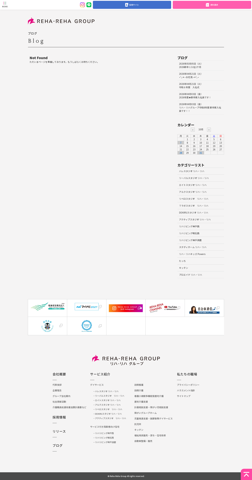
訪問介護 (138, 390)
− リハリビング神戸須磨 (104, 442)
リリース (59, 431)
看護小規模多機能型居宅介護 (149, 396)
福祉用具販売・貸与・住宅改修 (150, 435)
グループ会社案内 (61, 396)
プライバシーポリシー (188, 384)
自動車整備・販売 (143, 441)
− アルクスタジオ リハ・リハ (107, 404)
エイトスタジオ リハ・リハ (193, 185)
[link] (126, 323)
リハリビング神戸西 (189, 226)
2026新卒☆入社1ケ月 (191, 65)
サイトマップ (183, 396)
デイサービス (97, 384)
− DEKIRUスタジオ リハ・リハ (107, 413)
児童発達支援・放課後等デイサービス (153, 418)
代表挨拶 (57, 384)
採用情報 (59, 417)
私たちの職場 (187, 374)
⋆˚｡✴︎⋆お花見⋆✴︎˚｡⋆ (191, 75)
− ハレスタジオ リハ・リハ (105, 391)
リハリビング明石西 (189, 233)
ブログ (58, 445)
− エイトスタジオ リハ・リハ (107, 400)
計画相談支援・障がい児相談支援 (151, 407)
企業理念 (57, 390)
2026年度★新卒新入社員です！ (195, 95)
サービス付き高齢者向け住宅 (104, 426)
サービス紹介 (100, 374)
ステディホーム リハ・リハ (192, 247)
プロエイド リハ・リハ (190, 274)
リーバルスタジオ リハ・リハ (194, 178)
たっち (182, 260)
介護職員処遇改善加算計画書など (71, 407)
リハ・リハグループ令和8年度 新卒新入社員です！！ (200, 107)
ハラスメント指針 (186, 390)
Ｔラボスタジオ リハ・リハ (193, 205)
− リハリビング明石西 (103, 437)
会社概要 (59, 374)
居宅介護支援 (141, 401)
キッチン (183, 267)
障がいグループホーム (145, 412)
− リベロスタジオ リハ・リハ (107, 409)
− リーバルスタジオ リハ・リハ (108, 395)
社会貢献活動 (59, 401)
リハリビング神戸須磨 (190, 240)
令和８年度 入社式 (191, 85)
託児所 (137, 424)
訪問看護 (138, 384)
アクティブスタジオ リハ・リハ (195, 219)
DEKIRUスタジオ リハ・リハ (193, 212)
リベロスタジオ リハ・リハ (193, 198)
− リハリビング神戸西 (103, 433)
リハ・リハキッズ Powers (192, 254)
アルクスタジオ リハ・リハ (193, 191)
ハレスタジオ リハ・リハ (191, 171)
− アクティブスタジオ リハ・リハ (109, 418)
